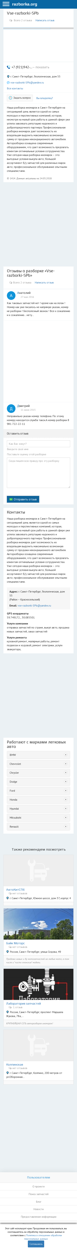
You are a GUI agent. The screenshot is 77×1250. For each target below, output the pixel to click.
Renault (14, 826)
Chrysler (14, 772)
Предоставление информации (38, 1216)
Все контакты (15, 88)
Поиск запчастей (38, 1194)
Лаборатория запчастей (23, 1003)
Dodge (13, 781)
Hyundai (14, 808)
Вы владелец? (44, 98)
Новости (38, 1209)
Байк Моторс (15, 943)
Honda (13, 799)
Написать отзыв (44, 20)
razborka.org (24, 4)
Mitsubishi (15, 817)
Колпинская (14, 1064)
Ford (12, 790)
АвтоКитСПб (15, 889)
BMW (13, 755)
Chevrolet (15, 764)
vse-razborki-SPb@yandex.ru (27, 82)
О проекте (38, 1186)
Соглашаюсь (36, 1244)
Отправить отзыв (25, 499)
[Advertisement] (38, 224)
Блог (38, 1201)
